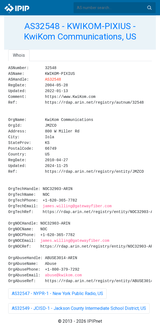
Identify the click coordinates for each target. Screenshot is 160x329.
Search (149, 8)
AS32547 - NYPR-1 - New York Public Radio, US (57, 293)
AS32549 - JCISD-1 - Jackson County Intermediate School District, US (79, 308)
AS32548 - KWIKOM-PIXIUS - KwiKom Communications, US (80, 31)
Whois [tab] (19, 55)
